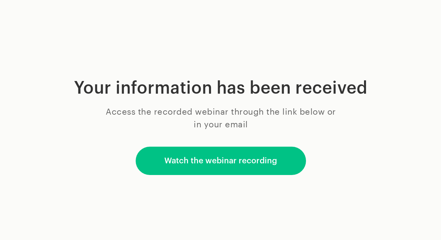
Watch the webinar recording (220, 161)
